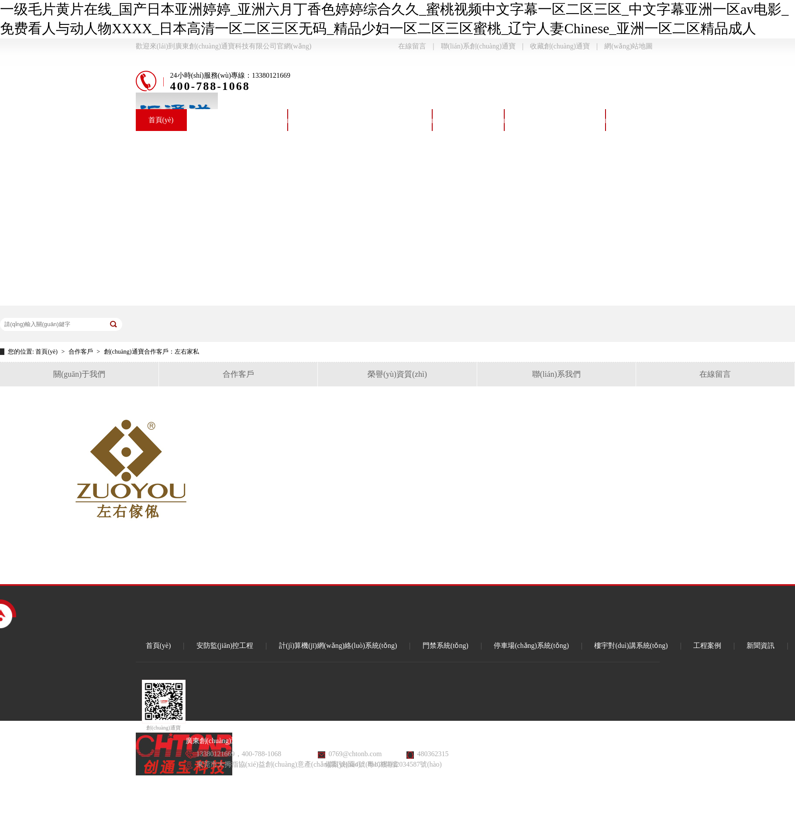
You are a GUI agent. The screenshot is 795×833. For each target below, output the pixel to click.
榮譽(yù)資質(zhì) (397, 374)
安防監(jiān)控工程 (225, 645)
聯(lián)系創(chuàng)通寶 (478, 46)
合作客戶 (82, 351)
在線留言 (412, 46)
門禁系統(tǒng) (468, 120)
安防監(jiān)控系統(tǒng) (237, 120)
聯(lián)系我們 (556, 374)
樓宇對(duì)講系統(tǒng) (655, 120)
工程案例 (707, 645)
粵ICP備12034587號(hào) (404, 764)
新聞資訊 (760, 645)
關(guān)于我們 (79, 374)
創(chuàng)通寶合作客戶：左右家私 (151, 351)
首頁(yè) (161, 120)
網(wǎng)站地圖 (628, 46)
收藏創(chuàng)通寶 (560, 46)
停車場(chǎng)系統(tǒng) (554, 120)
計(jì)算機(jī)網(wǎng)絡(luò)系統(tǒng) (360, 120)
